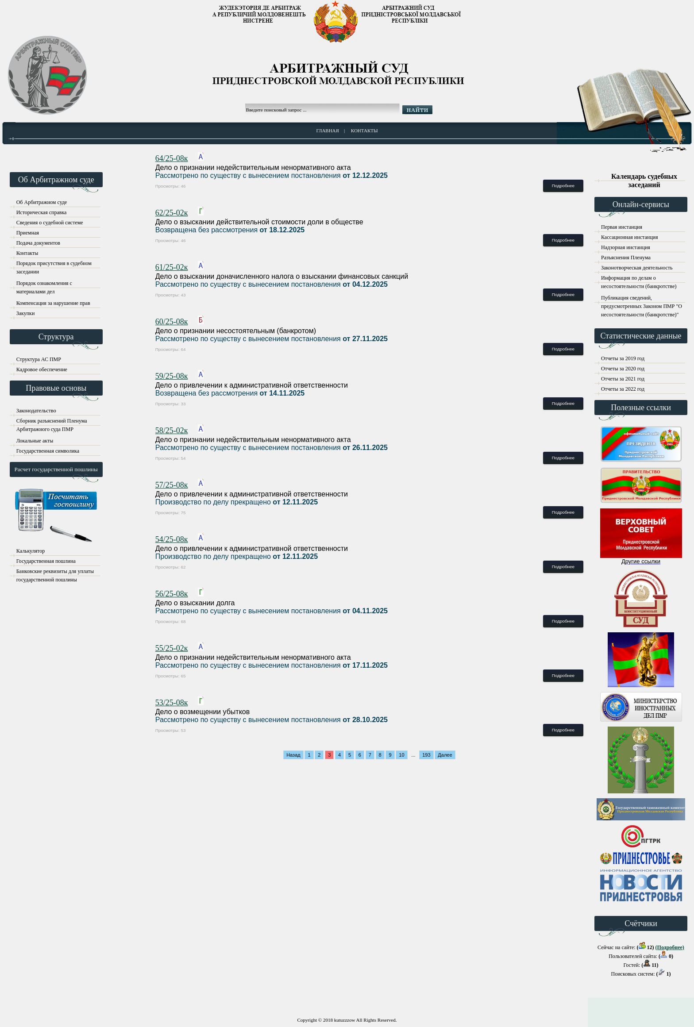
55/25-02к (171, 648)
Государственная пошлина (46, 561)
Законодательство (36, 411)
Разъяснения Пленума (626, 257)
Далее (445, 755)
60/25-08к (171, 321)
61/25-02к (171, 267)
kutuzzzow (344, 1020)
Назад (293, 755)
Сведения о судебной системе (49, 222)
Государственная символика (47, 451)
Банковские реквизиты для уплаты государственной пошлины (55, 572)
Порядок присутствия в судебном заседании (54, 264)
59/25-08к (171, 376)
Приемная (27, 233)
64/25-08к (171, 158)
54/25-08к (171, 539)
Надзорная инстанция (625, 247)
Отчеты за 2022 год (622, 389)
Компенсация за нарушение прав (53, 303)
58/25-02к (171, 430)
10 (401, 755)
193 (426, 755)
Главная (327, 130)
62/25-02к (171, 212)
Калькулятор (30, 551)
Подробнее (563, 185)
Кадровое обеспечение (41, 369)
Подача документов (38, 243)
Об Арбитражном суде (41, 202)
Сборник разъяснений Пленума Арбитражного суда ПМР (51, 422)
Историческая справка (41, 212)
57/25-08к (171, 485)
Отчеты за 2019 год (622, 358)
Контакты (364, 130)
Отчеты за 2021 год (622, 379)
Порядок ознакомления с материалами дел (44, 284)
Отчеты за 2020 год (622, 368)
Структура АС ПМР (38, 359)
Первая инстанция (621, 227)
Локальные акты (35, 441)
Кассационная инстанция (629, 237)
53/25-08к (171, 702)
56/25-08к (171, 593)
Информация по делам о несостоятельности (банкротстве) (639, 279)
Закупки (25, 313)
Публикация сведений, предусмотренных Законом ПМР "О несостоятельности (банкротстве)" (641, 299)
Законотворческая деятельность (637, 268)
